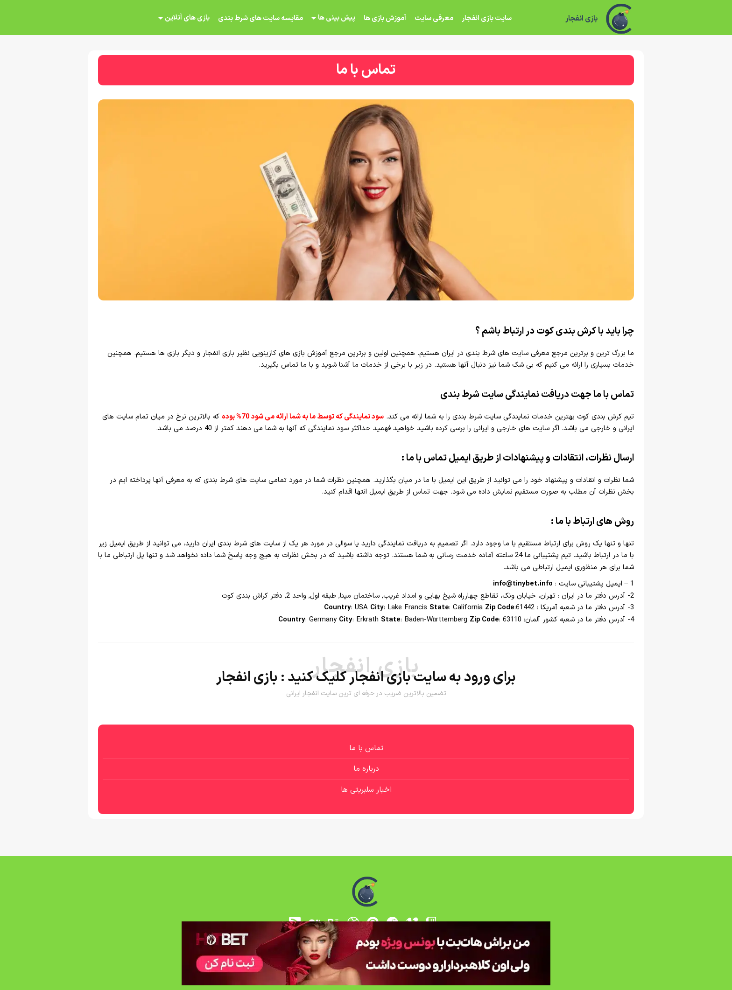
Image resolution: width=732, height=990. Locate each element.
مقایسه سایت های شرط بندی (260, 18)
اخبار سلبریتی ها (366, 789)
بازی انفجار (581, 18)
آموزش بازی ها (385, 18)
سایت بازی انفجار (487, 18)
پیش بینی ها (336, 18)
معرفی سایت (434, 18)
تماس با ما (366, 748)
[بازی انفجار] (620, 18)
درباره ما (366, 768)
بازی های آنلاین (187, 18)
